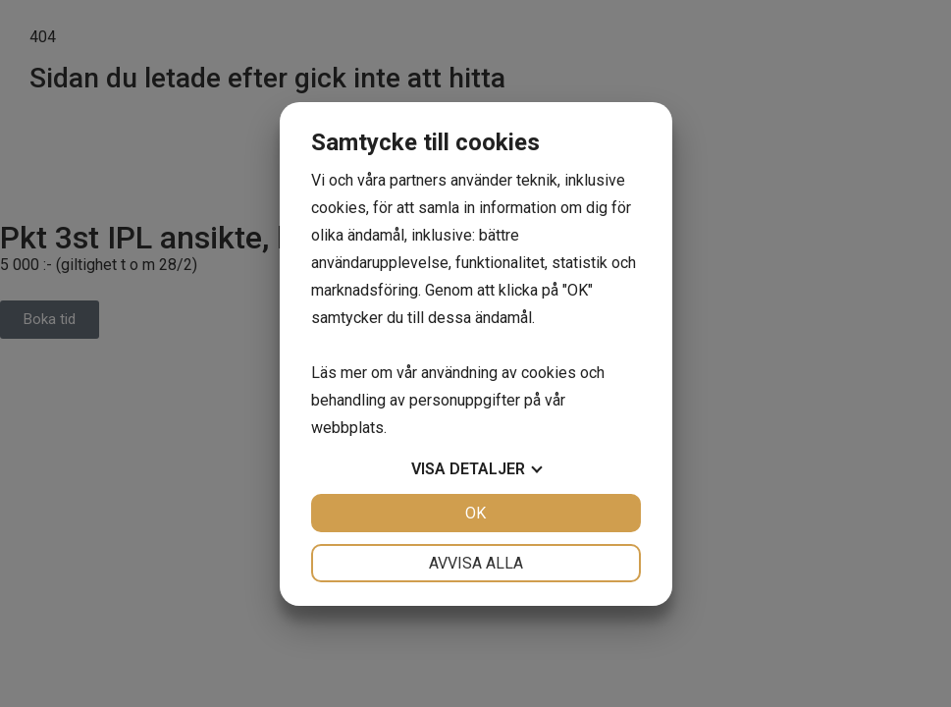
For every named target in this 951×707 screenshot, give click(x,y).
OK (475, 513)
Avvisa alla (476, 563)
